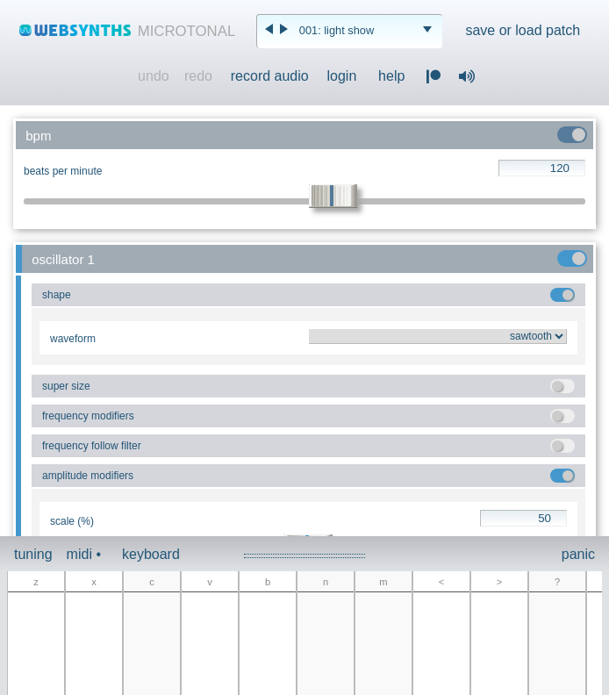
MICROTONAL (187, 31)
